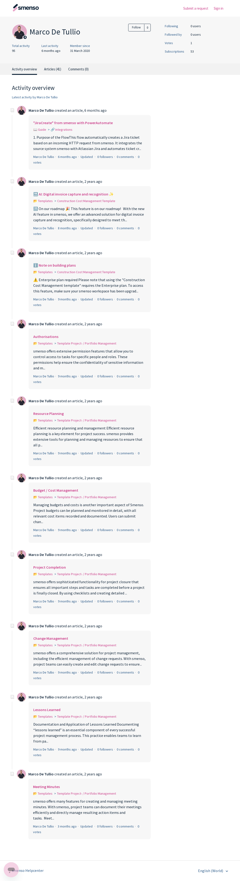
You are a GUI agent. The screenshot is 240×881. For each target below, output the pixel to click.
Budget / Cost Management (55, 490)
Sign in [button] (218, 8)
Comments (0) (78, 69)
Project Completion (49, 567)
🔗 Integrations (61, 129)
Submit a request (195, 8)
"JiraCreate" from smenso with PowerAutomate (73, 122)
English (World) (211, 870)
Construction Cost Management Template (86, 201)
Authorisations (45, 336)
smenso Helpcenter (28, 870)
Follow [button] (136, 27)
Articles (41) (52, 69)
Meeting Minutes (46, 786)
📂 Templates (43, 201)
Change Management (50, 638)
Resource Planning (48, 413)
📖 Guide (39, 129)
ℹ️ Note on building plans (54, 265)
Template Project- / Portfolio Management (86, 343)
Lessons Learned (46, 709)
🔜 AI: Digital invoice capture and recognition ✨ (73, 194)
